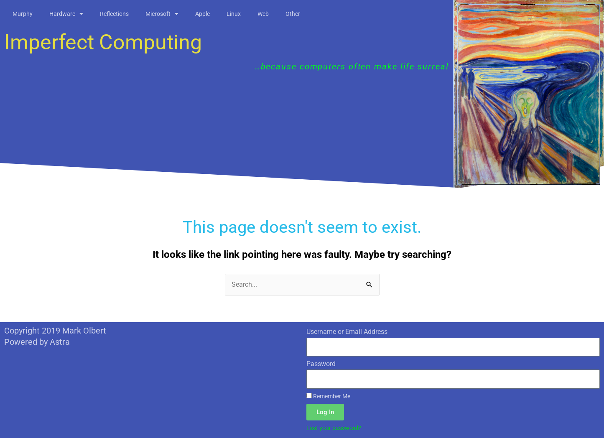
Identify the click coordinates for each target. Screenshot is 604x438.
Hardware (66, 14)
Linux (234, 13)
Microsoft (161, 14)
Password (321, 364)
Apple (202, 13)
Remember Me (328, 396)
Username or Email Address (346, 332)
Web (263, 13)
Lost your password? (333, 428)
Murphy (23, 13)
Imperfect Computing (103, 42)
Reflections (114, 13)
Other (292, 13)
